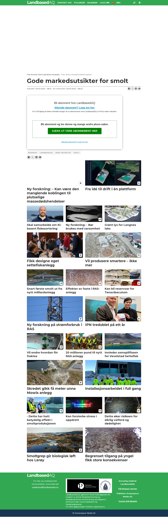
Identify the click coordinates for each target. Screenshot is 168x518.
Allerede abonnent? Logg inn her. (74, 107)
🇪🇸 (113, 3)
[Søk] (134, 2)
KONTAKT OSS (64, 3)
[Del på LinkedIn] (135, 88)
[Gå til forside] (41, 2)
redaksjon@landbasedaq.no (45, 487)
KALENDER (92, 3)
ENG (118, 3)
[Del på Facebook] (129, 88)
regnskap (32, 153)
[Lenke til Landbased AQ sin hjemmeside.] (84, 475)
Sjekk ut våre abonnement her (74, 130)
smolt (77, 153)
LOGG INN (104, 3)
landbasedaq (46, 153)
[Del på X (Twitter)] (132, 88)
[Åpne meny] (139, 2)
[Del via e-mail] (139, 88)
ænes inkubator (63, 153)
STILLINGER (79, 3)
